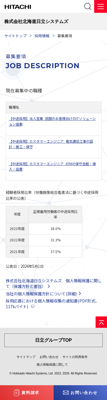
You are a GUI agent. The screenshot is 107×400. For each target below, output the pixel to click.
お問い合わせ (49, 356)
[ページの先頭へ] (101, 322)
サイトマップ (26, 356)
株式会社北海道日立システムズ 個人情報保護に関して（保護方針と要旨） (54, 283)
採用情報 (42, 35)
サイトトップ (15, 35)
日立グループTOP (53, 340)
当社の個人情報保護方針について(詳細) (41, 294)
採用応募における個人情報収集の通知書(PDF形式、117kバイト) (52, 303)
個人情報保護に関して (52, 364)
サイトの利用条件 (75, 356)
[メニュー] (100, 6)
